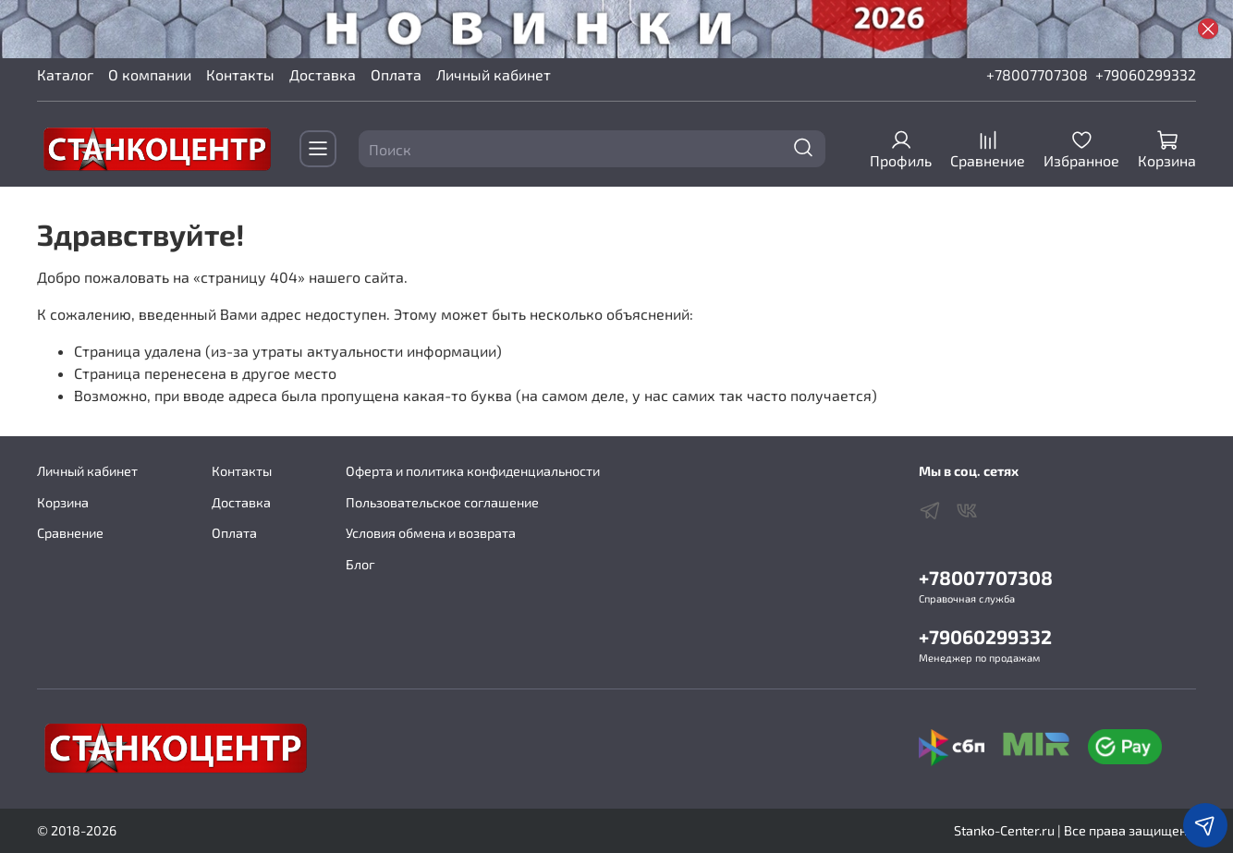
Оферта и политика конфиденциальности (473, 471)
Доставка (322, 74)
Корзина (63, 502)
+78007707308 (1037, 74)
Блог (360, 564)
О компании (149, 74)
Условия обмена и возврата (431, 533)
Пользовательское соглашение (442, 502)
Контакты (240, 74)
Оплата (396, 74)
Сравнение (70, 533)
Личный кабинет (493, 74)
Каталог (65, 74)
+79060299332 (1145, 74)
